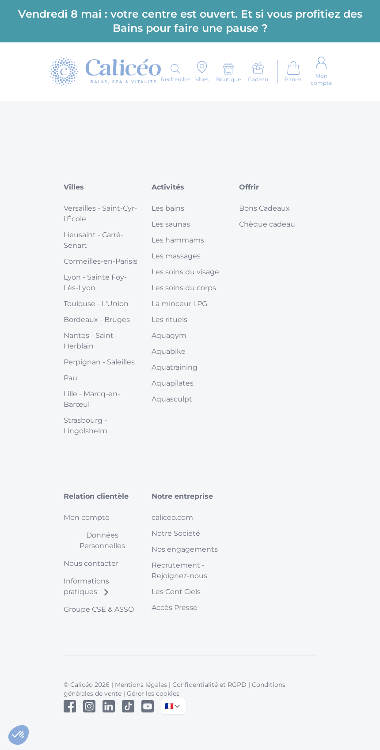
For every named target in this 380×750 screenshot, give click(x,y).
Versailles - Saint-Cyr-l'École (100, 213)
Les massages (176, 256)
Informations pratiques (87, 586)
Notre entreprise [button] (182, 496)
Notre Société (176, 533)
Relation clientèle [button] (96, 496)
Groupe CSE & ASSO (99, 609)
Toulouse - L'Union (96, 303)
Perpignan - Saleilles (99, 362)
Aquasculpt (172, 399)
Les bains (168, 208)
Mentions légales (141, 685)
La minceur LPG (179, 303)
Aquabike (169, 351)
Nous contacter (91, 563)
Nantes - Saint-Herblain (90, 340)
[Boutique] (228, 72)
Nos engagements (185, 549)
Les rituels (169, 319)
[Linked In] (109, 706)
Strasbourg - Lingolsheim (85, 425)
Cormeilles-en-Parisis (100, 261)
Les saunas (171, 224)
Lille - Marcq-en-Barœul (92, 399)
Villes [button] (74, 187)
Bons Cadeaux (264, 208)
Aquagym (169, 335)
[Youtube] (147, 706)
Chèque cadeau (267, 224)
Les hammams (178, 240)
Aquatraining (175, 367)
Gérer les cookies (153, 693)
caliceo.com (172, 517)
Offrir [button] (249, 187)
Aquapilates (173, 383)
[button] (18, 735)
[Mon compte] (321, 71)
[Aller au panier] (293, 72)
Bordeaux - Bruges (97, 319)
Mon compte (87, 517)
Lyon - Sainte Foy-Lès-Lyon (95, 282)
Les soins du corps (184, 288)
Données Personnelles (102, 540)
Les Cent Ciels (176, 591)
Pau (70, 378)
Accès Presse (175, 607)
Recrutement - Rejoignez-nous (179, 570)
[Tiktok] (128, 706)
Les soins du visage (185, 272)
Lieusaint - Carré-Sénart (93, 240)
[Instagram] (89, 706)
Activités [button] (168, 187)
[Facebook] (70, 706)
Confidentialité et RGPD (209, 685)
